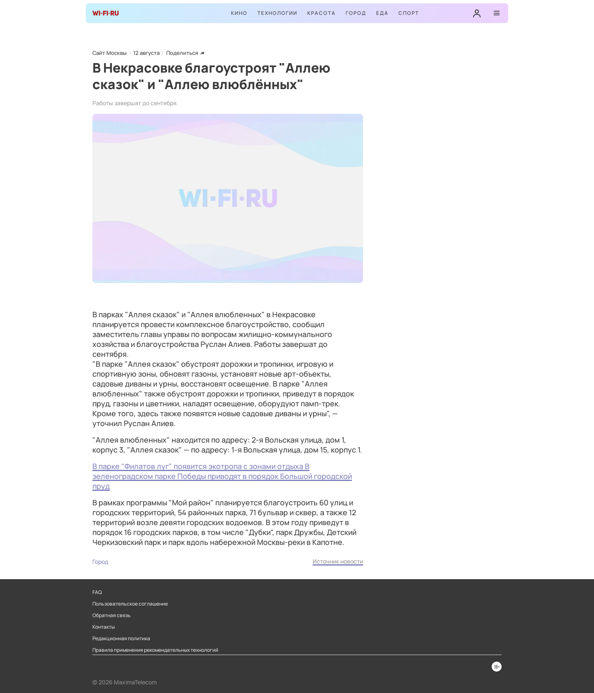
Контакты (103, 627)
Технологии (277, 12)
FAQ (97, 592)
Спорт (408, 12)
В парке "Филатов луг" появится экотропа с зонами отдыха (198, 466)
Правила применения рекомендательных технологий (155, 650)
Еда (382, 12)
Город (356, 12)
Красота (321, 12)
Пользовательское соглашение (130, 604)
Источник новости (338, 561)
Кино (239, 12)
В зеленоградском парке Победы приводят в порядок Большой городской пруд (222, 476)
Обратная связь (111, 615)
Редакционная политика (121, 638)
